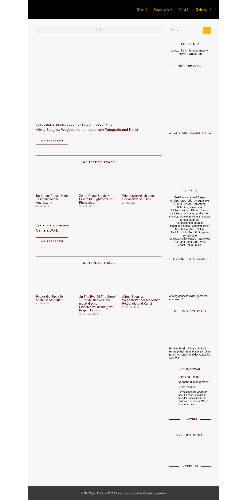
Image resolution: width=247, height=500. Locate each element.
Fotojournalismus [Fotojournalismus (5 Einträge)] (190, 216)
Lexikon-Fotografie (52, 225)
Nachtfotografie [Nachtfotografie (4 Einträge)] (184, 229)
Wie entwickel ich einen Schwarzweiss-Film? (139, 197)
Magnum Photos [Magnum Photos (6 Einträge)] (180, 225)
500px (175, 50)
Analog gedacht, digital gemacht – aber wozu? (194, 382)
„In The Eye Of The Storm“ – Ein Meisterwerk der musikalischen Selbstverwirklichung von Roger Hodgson (98, 303)
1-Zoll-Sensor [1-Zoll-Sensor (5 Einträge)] (180, 197)
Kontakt (147, 493)
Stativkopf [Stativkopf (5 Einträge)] (204, 238)
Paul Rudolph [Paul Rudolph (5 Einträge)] (179, 232)
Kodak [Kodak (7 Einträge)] (206, 216)
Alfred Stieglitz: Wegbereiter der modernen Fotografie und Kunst (87, 130)
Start (140, 9)
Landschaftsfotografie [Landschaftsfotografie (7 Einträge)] (190, 222)
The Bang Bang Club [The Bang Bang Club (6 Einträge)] (185, 241)
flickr (184, 50)
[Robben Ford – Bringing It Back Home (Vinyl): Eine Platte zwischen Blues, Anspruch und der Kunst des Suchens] (190, 330)
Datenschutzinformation (129, 493)
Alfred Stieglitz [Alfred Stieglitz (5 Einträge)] (198, 197)
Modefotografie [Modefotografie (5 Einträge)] (200, 226)
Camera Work (47, 230)
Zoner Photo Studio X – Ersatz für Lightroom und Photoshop (96, 199)
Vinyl (182, 9)
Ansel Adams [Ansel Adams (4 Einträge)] (202, 200)
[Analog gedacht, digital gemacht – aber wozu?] (190, 277)
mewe (182, 53)
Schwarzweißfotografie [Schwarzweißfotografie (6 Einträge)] (183, 238)
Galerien (201, 9)
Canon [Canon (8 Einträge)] (204, 210)
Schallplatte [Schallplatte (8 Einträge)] (189, 235)
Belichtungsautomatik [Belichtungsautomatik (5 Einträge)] (189, 207)
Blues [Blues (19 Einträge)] (195, 210)
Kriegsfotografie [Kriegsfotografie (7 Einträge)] (189, 219)
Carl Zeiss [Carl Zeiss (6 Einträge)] (176, 213)
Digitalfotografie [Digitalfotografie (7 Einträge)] (193, 213)
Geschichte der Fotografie (90, 125)
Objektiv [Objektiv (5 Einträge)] (199, 229)
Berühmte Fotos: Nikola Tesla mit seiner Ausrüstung (52, 199)
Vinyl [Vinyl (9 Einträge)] (203, 241)
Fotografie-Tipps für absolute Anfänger (50, 298)
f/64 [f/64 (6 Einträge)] (207, 213)
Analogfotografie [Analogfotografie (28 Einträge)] (181, 200)
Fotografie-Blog (50, 125)
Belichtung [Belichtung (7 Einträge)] (199, 204)
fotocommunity (198, 50)
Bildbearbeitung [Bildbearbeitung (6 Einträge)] (180, 210)
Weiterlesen (52, 140)
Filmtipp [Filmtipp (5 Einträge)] (173, 216)
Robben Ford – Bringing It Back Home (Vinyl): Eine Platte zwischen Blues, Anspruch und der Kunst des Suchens (190, 353)
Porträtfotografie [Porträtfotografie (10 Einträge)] (198, 232)
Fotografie (161, 9)
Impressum (159, 493)
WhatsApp (195, 53)
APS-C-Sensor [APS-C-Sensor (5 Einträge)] (182, 204)
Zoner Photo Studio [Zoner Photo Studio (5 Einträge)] (189, 245)
